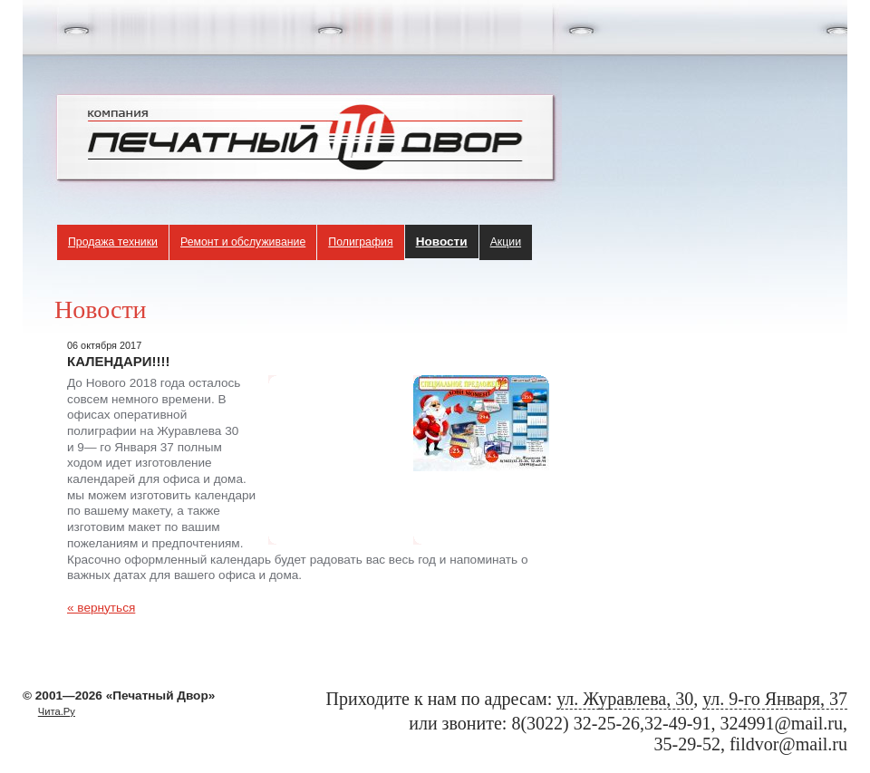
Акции (505, 242)
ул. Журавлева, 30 (624, 699)
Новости (442, 241)
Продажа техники (113, 242)
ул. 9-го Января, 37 (774, 699)
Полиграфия (360, 242)
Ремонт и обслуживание (242, 242)
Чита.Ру (56, 711)
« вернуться (101, 607)
